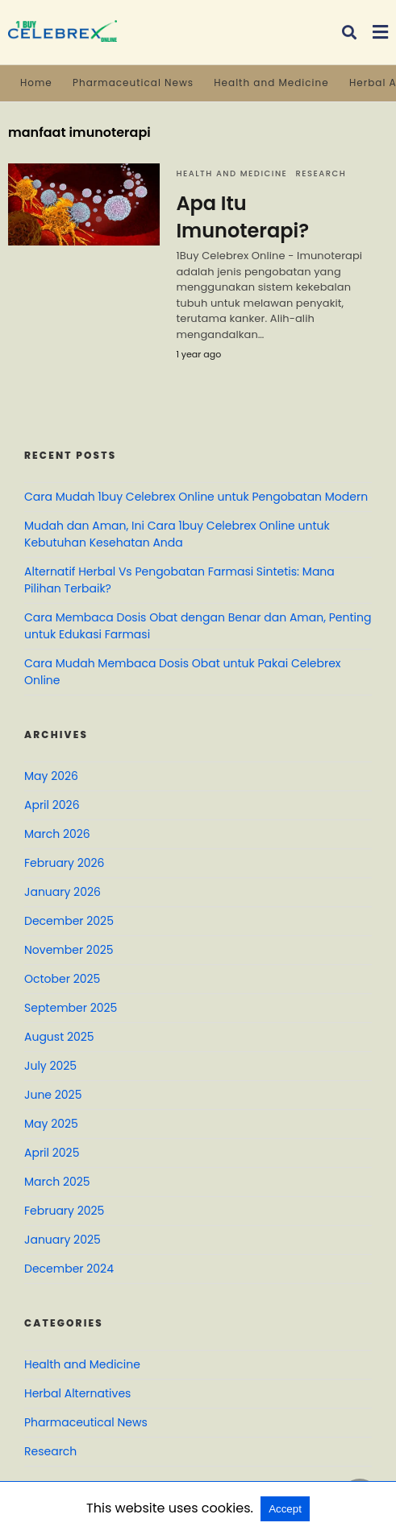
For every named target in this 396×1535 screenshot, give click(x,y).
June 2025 (52, 1095)
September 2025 (70, 1008)
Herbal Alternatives (77, 1393)
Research (320, 173)
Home (36, 82)
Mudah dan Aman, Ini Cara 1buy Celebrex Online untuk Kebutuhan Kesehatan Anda (177, 534)
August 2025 (59, 1037)
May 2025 (51, 1124)
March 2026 (57, 834)
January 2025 (62, 1240)
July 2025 (50, 1066)
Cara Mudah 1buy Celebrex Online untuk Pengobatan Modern (196, 497)
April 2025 (51, 1153)
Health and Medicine (271, 82)
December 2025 (69, 921)
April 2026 (52, 805)
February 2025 (64, 1211)
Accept (285, 1509)
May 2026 (51, 776)
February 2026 (64, 863)
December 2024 (69, 1269)
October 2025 (62, 979)
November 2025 (69, 950)
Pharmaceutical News (133, 82)
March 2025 (57, 1182)
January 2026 (62, 892)
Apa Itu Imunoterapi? (242, 217)
